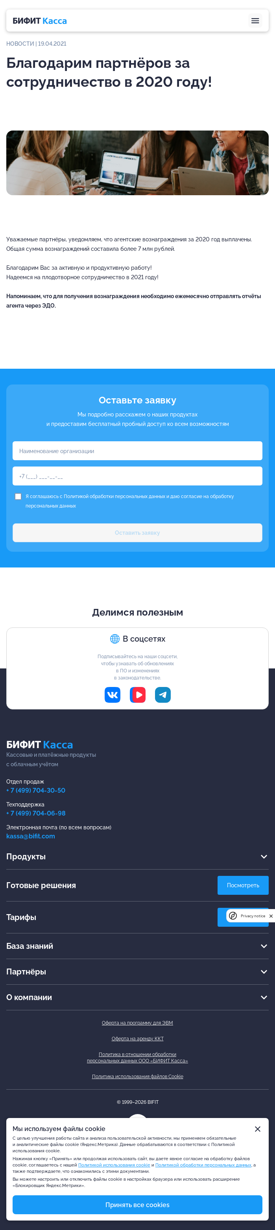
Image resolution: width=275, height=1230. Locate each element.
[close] (271, 916)
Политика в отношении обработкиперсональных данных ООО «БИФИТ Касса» (137, 1058)
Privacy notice (253, 916)
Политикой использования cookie (114, 1165)
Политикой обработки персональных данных (114, 496)
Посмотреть (243, 885)
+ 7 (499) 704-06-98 (36, 813)
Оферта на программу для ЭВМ (137, 1023)
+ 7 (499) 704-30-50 (35, 790)
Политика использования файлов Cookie (137, 1076)
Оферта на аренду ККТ (138, 1038)
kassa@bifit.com (30, 836)
